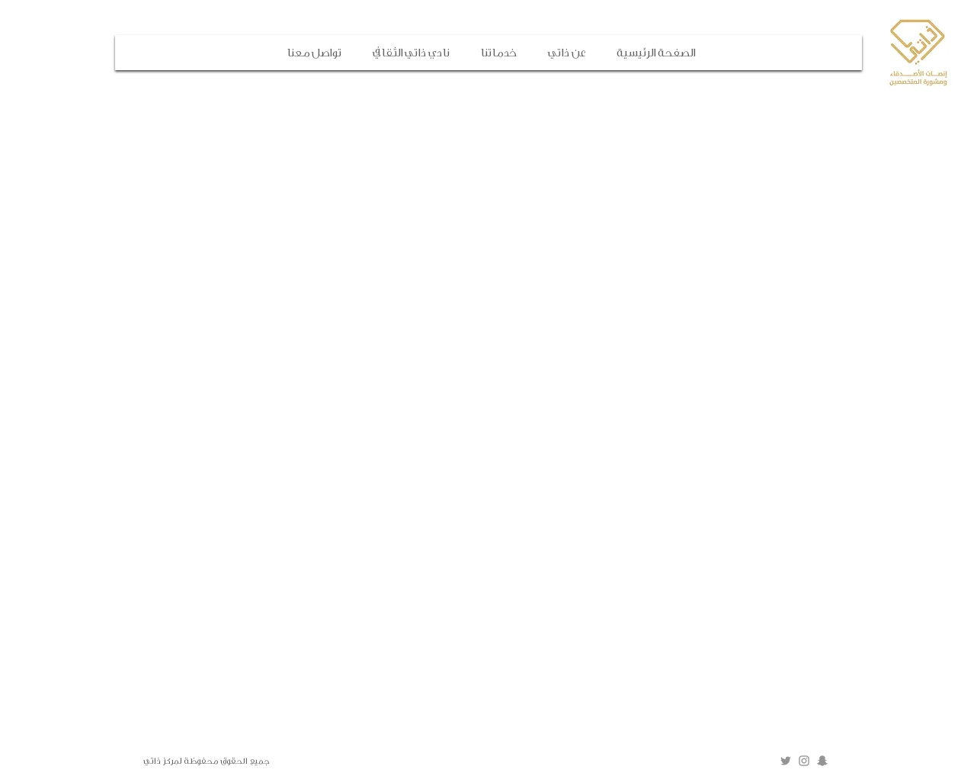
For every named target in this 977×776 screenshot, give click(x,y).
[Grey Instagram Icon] (804, 761)
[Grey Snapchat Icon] (822, 761)
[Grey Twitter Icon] (786, 761)
